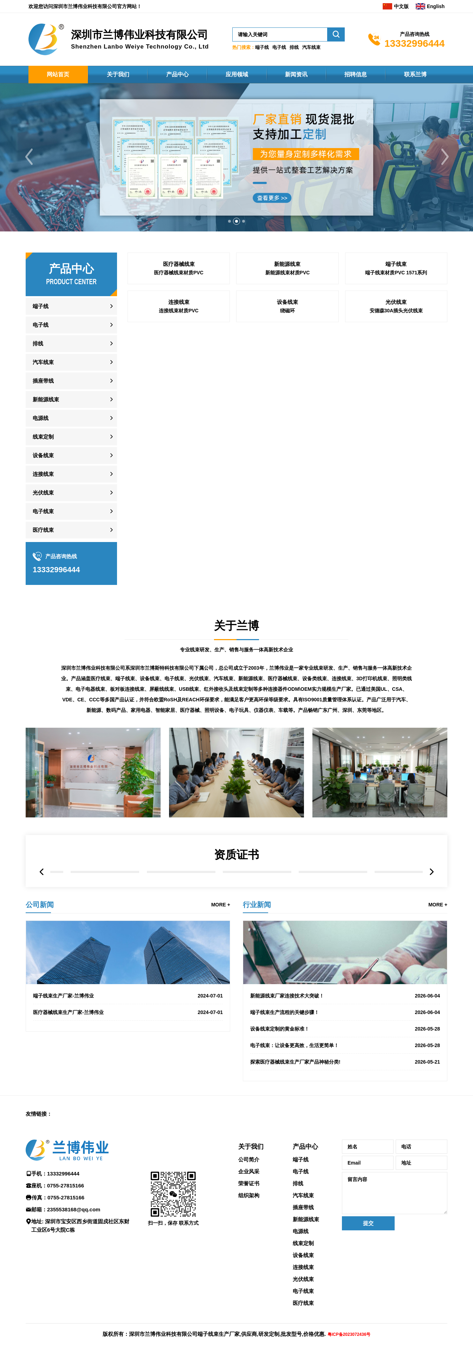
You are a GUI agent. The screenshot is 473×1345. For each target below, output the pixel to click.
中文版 (396, 6)
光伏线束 (43, 493)
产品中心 (177, 74)
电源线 (40, 418)
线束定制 (43, 437)
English (430, 6)
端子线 (262, 47)
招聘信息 (355, 74)
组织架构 (248, 1195)
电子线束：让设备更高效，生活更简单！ (294, 1045)
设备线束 (43, 455)
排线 (294, 47)
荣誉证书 (248, 1183)
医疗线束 (43, 530)
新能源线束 (46, 399)
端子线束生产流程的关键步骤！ (284, 1012)
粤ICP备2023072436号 (349, 1334)
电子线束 (43, 511)
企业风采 (248, 1171)
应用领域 (237, 74)
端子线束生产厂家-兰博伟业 (63, 996)
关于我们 (118, 74)
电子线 (279, 47)
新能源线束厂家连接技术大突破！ (287, 996)
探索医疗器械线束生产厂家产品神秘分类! (295, 1062)
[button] (229, 221)
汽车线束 (311, 47)
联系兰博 (415, 74)
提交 (368, 1223)
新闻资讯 (296, 74)
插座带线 (43, 381)
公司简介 (248, 1159)
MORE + (220, 904)
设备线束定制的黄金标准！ (279, 1029)
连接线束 (43, 474)
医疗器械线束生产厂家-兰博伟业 (68, 1012)
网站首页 (58, 74)
